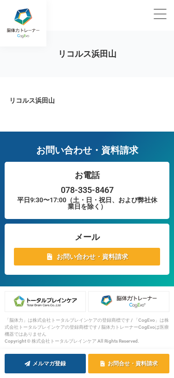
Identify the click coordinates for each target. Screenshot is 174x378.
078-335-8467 (87, 190)
